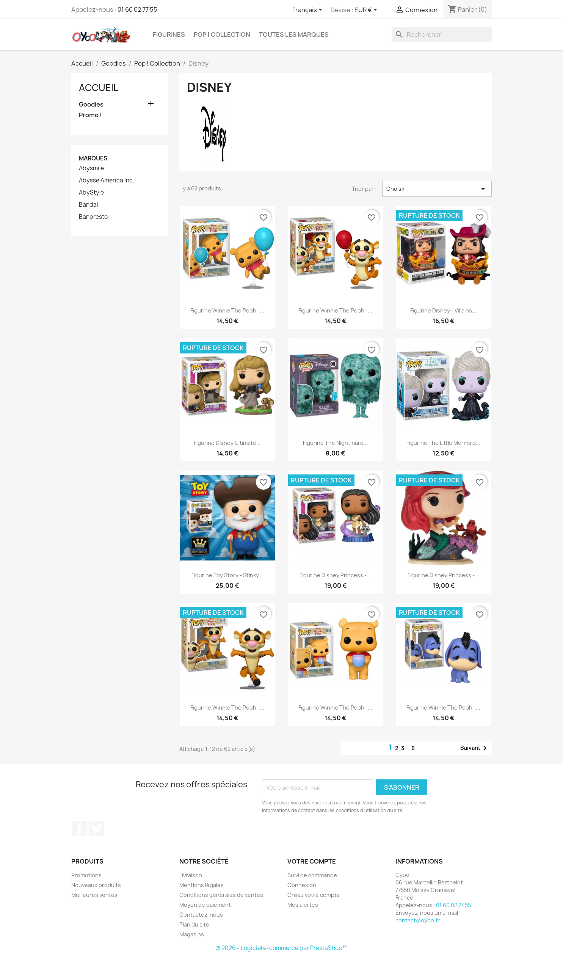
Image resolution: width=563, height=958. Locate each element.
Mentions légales (201, 885)
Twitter (96, 828)
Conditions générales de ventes (221, 894)
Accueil (98, 87)
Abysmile (91, 168)
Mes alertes (302, 904)
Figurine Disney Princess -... (335, 575)
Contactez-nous (201, 914)
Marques (93, 158)
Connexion (301, 885)
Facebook (79, 828)
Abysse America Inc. (106, 180)
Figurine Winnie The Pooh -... (227, 310)
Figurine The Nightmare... (335, 442)
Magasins (191, 934)
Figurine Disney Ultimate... (227, 442)
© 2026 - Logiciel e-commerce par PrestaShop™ (281, 948)
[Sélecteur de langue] (308, 10)
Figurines (169, 34)
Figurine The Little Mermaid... (443, 442)
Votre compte (311, 861)
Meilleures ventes (94, 894)
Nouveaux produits (96, 885)
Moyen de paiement (205, 904)
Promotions (86, 875)
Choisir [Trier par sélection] (437, 188)
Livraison (190, 875)
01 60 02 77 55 (137, 9)
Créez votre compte (313, 894)
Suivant (474, 748)
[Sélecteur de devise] (367, 10)
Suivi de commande (312, 875)
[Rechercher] (442, 34)
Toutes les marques (294, 34)
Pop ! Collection (222, 34)
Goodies (91, 104)
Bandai (88, 205)
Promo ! (90, 115)
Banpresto (93, 217)
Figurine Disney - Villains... (443, 310)
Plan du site (194, 924)
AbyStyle (91, 192)
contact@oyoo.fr (417, 920)
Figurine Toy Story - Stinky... (227, 575)
